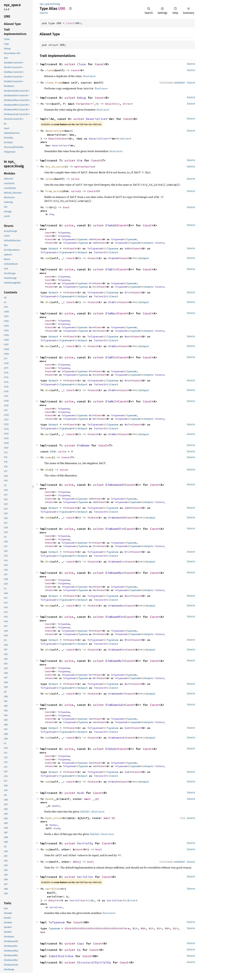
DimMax (110, 313)
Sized (56, 828)
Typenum (81, 239)
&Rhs (76, 861)
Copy (80, 943)
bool (66, 207)
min (47, 390)
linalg (56, 4)
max (47, 346)
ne (47, 861)
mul (47, 434)
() (118, 103)
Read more (89, 76)
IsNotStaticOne (61, 956)
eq (47, 849)
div (47, 302)
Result (110, 103)
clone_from (53, 82)
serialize (52, 888)
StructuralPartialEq (94, 962)
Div (91, 283)
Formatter (83, 103)
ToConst (159, 242)
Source (44, 12)
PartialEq (85, 843)
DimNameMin (114, 617)
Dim (79, 160)
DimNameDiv (114, 529)
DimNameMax (114, 573)
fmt (47, 103)
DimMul (110, 401)
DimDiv (110, 269)
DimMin (110, 357)
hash (48, 799)
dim (47, 469)
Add (91, 239)
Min (91, 371)
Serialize (85, 877)
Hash (80, 793)
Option (79, 166)
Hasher (56, 805)
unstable (179, 82)
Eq (79, 950)
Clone (81, 64)
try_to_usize (55, 166)
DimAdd (110, 225)
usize (69, 64)
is (47, 207)
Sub (91, 718)
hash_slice (53, 818)
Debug (81, 98)
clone (49, 70)
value (49, 178)
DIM (52, 451)
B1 (134, 928)
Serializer (78, 900)
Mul (91, 415)
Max (91, 327)
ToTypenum (63, 232)
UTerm (125, 928)
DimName (83, 445)
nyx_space (46, 4)
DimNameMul (114, 661)
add (47, 258)
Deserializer (98, 138)
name (48, 457)
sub (47, 737)
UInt (68, 928)
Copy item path (70, 8)
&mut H (108, 818)
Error (127, 103)
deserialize (54, 130)
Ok (92, 900)
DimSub (110, 749)
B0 (142, 928)
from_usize (53, 191)
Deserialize (95, 119)
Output (148, 242)
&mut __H (90, 799)
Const (70, 23)
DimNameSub (114, 705)
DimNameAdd (114, 485)
